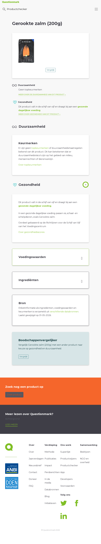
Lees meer (11, 424)
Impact (48, 465)
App (62, 472)
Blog (47, 496)
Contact (33, 472)
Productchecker (14, 9)
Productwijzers (68, 458)
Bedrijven (85, 452)
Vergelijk (50, 70)
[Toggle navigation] (96, 9)
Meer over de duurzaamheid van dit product (41, 94)
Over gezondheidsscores (31, 232)
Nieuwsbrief (35, 465)
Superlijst (65, 452)
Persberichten (52, 472)
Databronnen (52, 489)
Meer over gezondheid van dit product (38, 114)
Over (31, 452)
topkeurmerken (40, 148)
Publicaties (50, 458)
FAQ (31, 486)
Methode (49, 452)
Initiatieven (50, 503)
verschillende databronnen (64, 311)
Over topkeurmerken (29, 165)
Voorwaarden (67, 486)
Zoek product (14, 394)
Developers (66, 479)
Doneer (33, 479)
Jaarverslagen (36, 458)
